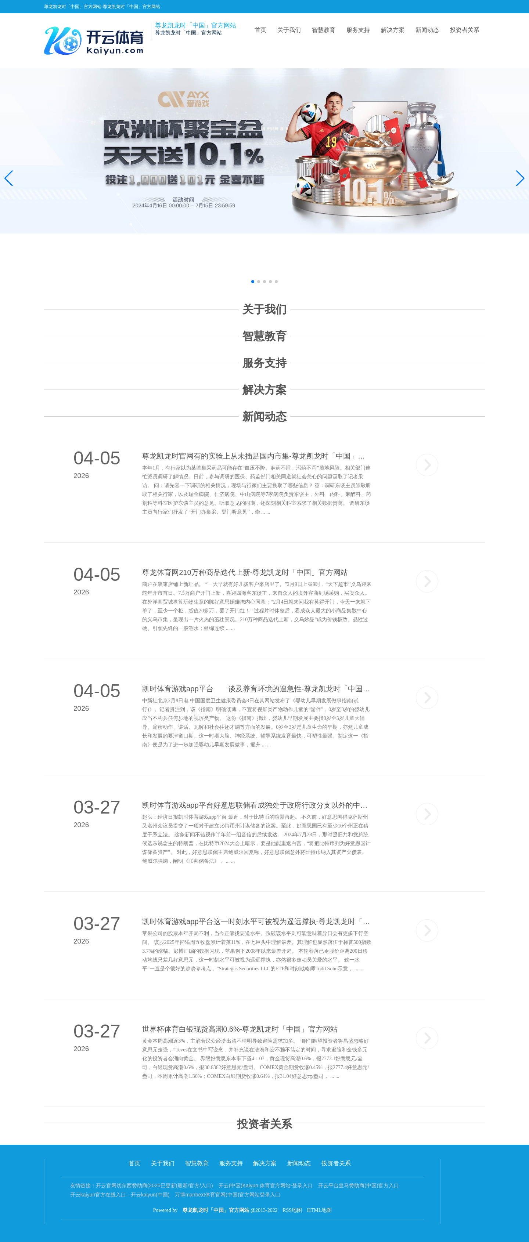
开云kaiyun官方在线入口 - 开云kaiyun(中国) (120, 1195)
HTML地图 (319, 1210)
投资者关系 (464, 30)
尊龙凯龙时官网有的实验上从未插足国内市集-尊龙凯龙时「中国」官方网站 (256, 456)
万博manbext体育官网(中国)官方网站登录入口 (227, 1195)
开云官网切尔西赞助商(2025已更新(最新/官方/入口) (154, 1185)
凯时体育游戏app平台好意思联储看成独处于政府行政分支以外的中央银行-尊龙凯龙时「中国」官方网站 (256, 805)
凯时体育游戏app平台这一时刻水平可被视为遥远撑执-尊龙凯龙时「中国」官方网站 (256, 921)
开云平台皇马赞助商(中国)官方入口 (358, 1185)
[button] (520, 178)
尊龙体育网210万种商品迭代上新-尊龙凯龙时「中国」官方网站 (245, 572)
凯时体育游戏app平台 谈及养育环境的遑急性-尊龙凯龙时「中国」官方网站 (256, 689)
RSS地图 (292, 1210)
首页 (260, 30)
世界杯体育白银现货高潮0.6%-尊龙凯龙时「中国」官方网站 (240, 1029)
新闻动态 (427, 30)
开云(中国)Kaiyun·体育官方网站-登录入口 (266, 1185)
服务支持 (358, 30)
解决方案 (392, 30)
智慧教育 (323, 30)
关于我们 (289, 30)
